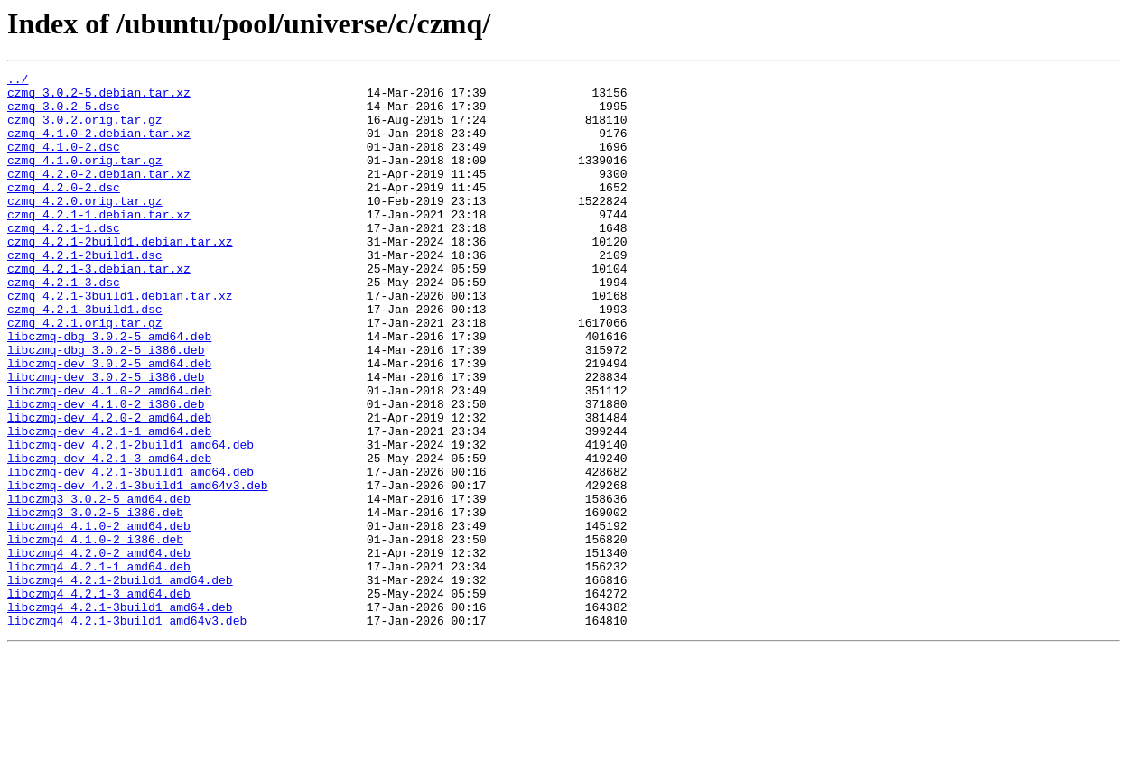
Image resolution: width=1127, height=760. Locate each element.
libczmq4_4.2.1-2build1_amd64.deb (120, 682)
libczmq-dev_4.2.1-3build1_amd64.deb (130, 552)
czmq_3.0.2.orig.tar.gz (85, 130)
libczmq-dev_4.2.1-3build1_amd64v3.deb (137, 569)
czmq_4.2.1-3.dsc (63, 325)
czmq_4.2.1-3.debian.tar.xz (99, 309)
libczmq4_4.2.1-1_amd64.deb (99, 666)
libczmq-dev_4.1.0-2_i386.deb (105, 471)
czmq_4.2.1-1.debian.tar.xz (99, 244)
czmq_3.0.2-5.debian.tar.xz (99, 97)
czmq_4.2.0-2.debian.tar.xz (99, 195)
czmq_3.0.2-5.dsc (63, 114)
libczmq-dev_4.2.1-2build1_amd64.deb (130, 520)
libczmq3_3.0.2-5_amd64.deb (99, 585)
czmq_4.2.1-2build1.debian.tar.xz (120, 276)
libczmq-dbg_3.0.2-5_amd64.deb (109, 390)
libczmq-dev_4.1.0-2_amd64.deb (109, 455)
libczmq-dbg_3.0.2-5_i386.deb (105, 406)
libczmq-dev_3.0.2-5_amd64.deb (109, 422)
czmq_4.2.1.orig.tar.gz (85, 374)
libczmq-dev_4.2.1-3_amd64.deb (109, 536)
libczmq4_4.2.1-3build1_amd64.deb (120, 715)
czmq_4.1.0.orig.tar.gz (85, 179)
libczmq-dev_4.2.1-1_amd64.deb (109, 504)
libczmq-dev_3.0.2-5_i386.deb (105, 439)
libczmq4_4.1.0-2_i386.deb (95, 634)
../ (17, 81)
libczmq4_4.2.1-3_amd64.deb (99, 698)
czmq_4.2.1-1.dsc (63, 260)
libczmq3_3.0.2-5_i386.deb (95, 601)
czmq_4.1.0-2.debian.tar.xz (99, 146)
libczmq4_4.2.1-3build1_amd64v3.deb (127, 731)
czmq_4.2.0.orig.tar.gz (85, 227)
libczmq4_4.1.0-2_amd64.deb (99, 617)
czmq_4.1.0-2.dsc (63, 162)
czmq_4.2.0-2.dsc (63, 211)
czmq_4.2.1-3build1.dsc (85, 357)
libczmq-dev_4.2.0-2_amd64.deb (109, 487)
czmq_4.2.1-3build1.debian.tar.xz (120, 341)
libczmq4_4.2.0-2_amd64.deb (99, 650)
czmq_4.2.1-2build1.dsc (85, 292)
